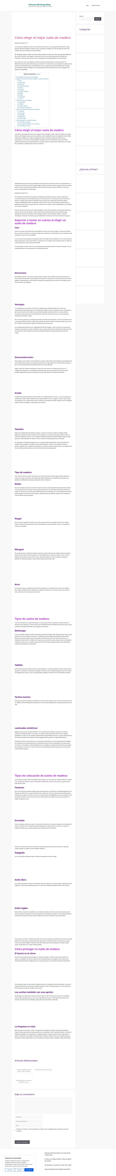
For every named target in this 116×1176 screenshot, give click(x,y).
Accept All (29, 1170)
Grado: (20, 88)
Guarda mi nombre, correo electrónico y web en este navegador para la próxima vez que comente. (42, 1130)
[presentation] (26, 1137)
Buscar (81, 16)
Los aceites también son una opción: (28, 124)
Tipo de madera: (22, 91)
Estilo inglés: (21, 118)
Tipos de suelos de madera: (24, 100)
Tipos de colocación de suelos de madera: (28, 109)
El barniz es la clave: (23, 122)
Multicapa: (21, 102)
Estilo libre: (21, 116)
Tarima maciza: (22, 106)
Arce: (20, 98)
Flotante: (20, 111)
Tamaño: (20, 89)
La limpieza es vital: (23, 125)
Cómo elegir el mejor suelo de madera (27, 77)
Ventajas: (20, 84)
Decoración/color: (23, 86)
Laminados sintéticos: (24, 107)
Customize (9, 1170)
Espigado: (21, 115)
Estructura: (21, 82)
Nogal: (20, 95)
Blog (87, 5)
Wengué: (21, 97)
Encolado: (21, 113)
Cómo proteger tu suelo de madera (26, 120)
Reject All (19, 1170)
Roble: (20, 93)
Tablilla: (20, 104)
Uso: (19, 80)
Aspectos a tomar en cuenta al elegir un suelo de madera (32, 79)
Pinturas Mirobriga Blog (39, 4)
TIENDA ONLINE (95, 5)
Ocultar (38, 74)
